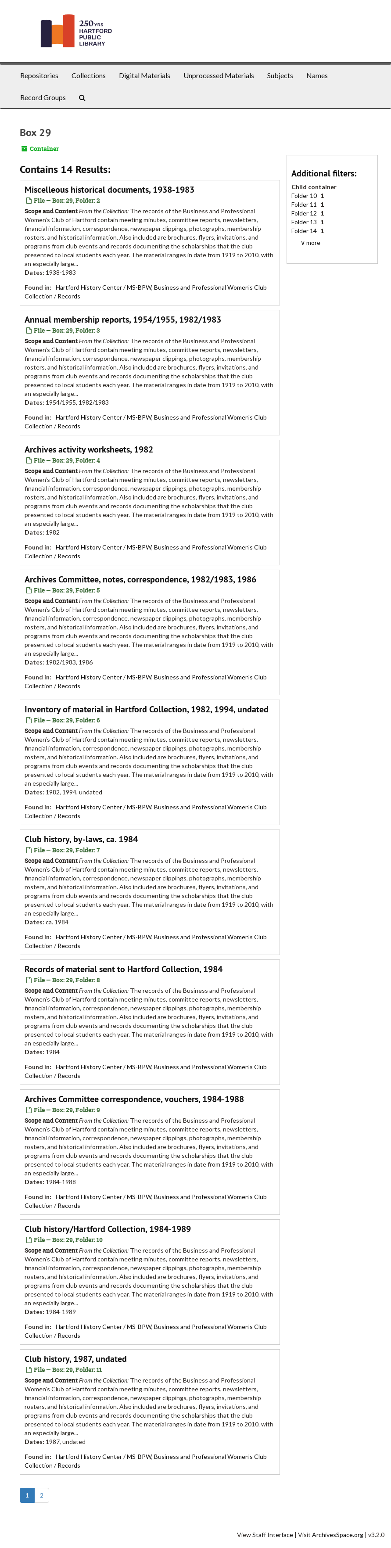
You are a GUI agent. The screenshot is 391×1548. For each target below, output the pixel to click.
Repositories (39, 75)
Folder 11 (304, 204)
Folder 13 (304, 222)
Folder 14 (304, 230)
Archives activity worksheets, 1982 (89, 449)
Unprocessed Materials (218, 75)
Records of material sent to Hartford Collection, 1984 (123, 969)
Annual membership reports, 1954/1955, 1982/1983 (123, 319)
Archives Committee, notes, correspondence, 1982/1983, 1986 (140, 579)
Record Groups (43, 97)
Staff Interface (272, 1534)
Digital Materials (144, 75)
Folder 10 (304, 195)
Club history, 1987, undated (76, 1359)
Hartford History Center (89, 287)
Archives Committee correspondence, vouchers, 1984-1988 (134, 1099)
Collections (89, 75)
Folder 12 (304, 213)
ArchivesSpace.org (337, 1534)
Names (317, 75)
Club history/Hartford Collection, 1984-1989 (108, 1229)
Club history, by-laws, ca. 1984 (81, 839)
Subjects (280, 75)
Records (68, 296)
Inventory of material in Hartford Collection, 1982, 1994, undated (147, 709)
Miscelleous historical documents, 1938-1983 (109, 189)
